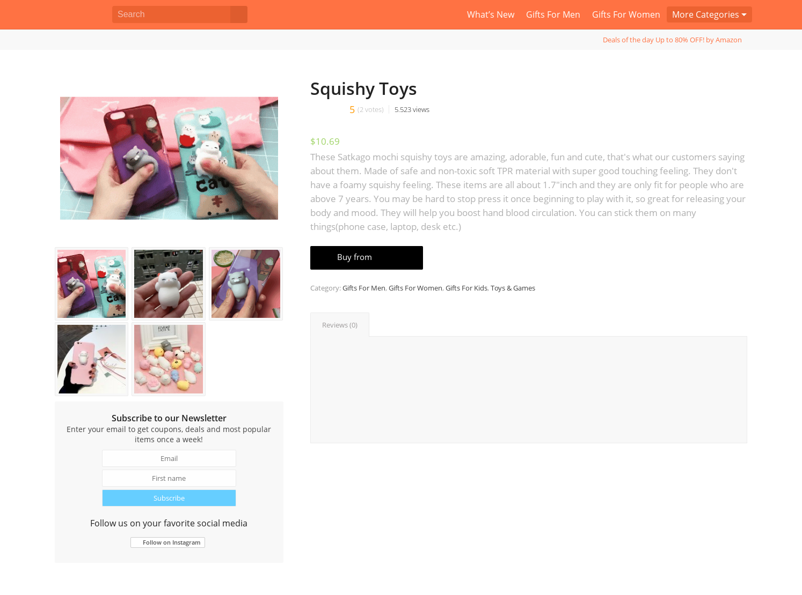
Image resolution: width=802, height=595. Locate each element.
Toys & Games (513, 288)
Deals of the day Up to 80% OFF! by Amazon (672, 39)
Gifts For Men (363, 288)
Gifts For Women (415, 288)
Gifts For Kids (466, 288)
